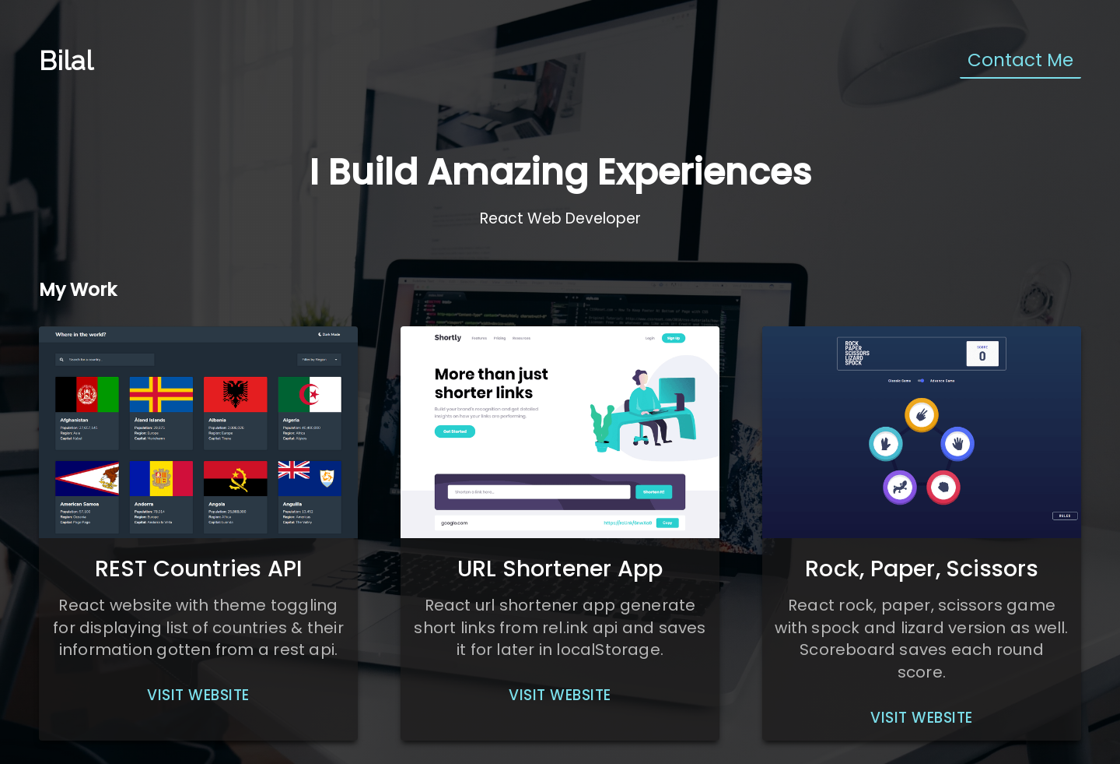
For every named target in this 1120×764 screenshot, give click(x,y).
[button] (198, 696)
